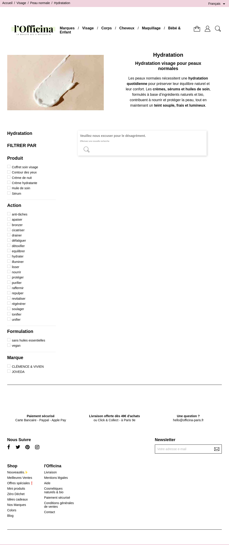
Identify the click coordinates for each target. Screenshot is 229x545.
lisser (15, 267)
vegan (16, 345)
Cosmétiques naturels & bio (54, 490)
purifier (17, 283)
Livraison (50, 472)
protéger (18, 277)
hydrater (18, 256)
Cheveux (127, 28)
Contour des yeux (24, 172)
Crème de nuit (22, 178)
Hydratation (19, 133)
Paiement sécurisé (57, 497)
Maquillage (151, 28)
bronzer (17, 225)
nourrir (16, 272)
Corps (106, 28)
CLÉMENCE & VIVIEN (28, 366)
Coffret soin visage (25, 167)
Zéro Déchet (16, 494)
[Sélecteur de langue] (217, 4)
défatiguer (19, 240)
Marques (67, 28)
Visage (88, 28)
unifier (16, 319)
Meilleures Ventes (19, 478)
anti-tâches (19, 214)
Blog (10, 515)
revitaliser (19, 298)
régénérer (19, 304)
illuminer (18, 262)
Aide (47, 483)
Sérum (16, 193)
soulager (18, 309)
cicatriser (18, 230)
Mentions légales (56, 478)
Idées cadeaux (17, 499)
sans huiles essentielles (28, 340)
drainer (17, 235)
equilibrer (18, 251)
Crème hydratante (24, 183)
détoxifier (18, 246)
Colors (11, 510)
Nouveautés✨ (17, 472)
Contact (49, 512)
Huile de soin (21, 188)
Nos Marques (16, 505)
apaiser (17, 219)
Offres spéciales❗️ (20, 483)
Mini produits (16, 488)
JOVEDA (18, 372)
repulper (18, 293)
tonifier (16, 314)
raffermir (18, 288)
